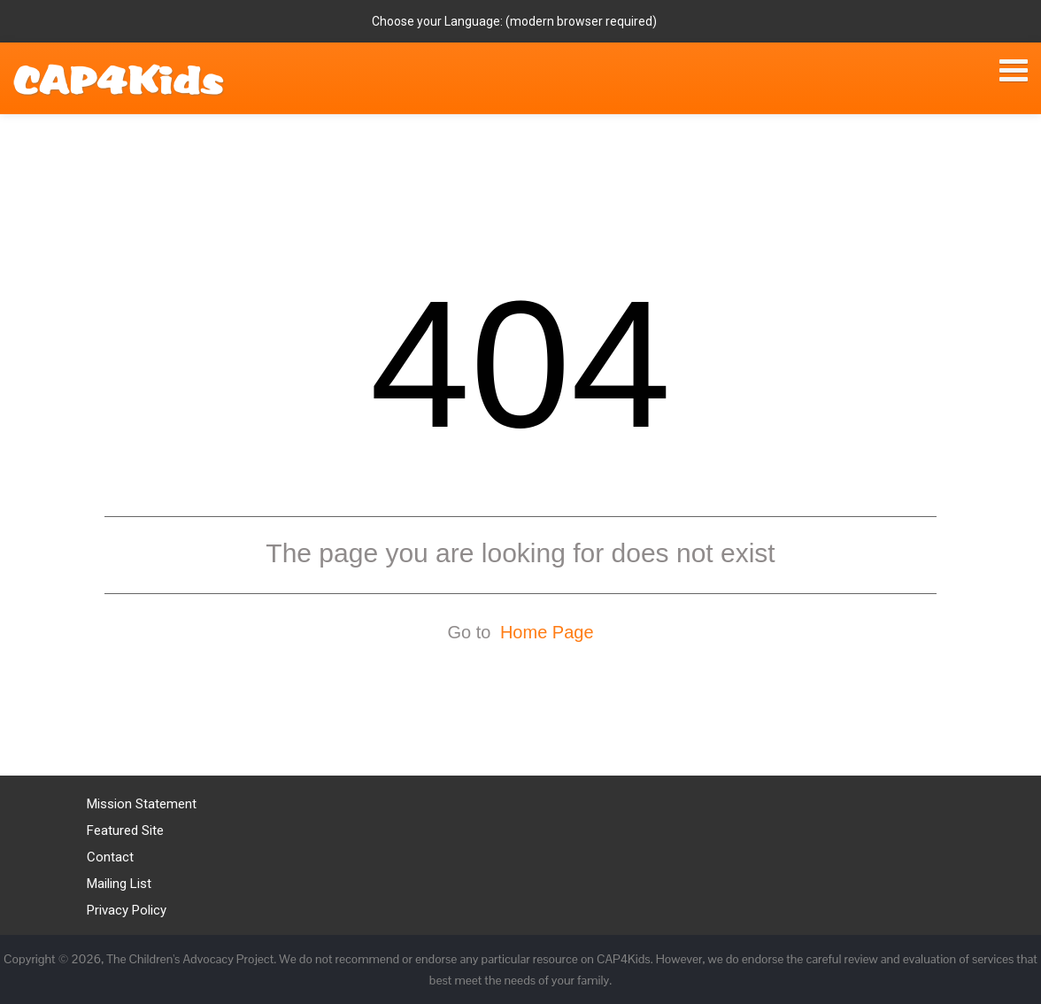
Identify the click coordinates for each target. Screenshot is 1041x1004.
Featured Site (125, 830)
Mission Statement (142, 804)
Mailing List (119, 884)
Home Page (547, 632)
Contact (110, 857)
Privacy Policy (126, 910)
